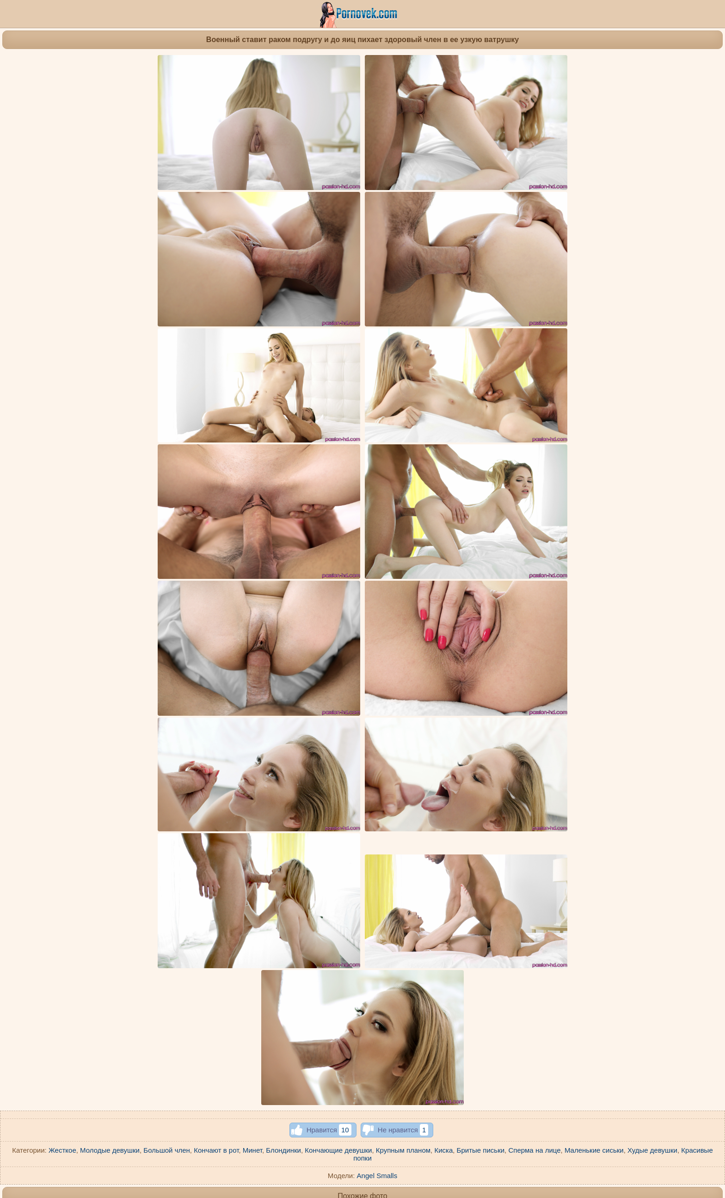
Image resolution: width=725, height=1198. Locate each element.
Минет (252, 757)
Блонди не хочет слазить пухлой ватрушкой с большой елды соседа (282, 1013)
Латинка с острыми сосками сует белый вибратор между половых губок (526, 826)
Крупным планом (403, 757)
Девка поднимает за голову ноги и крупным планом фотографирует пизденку (296, 825)
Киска (443, 757)
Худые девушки (652, 757)
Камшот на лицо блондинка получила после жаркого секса (625, 920)
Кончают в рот (216, 757)
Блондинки (283, 757)
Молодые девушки (110, 757)
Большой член (166, 757)
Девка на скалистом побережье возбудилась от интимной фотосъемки (404, 826)
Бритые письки (480, 757)
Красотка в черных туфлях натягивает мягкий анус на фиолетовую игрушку (412, 1025)
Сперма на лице (534, 757)
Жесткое (62, 757)
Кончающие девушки (338, 757)
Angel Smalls (377, 782)
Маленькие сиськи (594, 757)
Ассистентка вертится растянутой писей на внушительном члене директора (176, 920)
